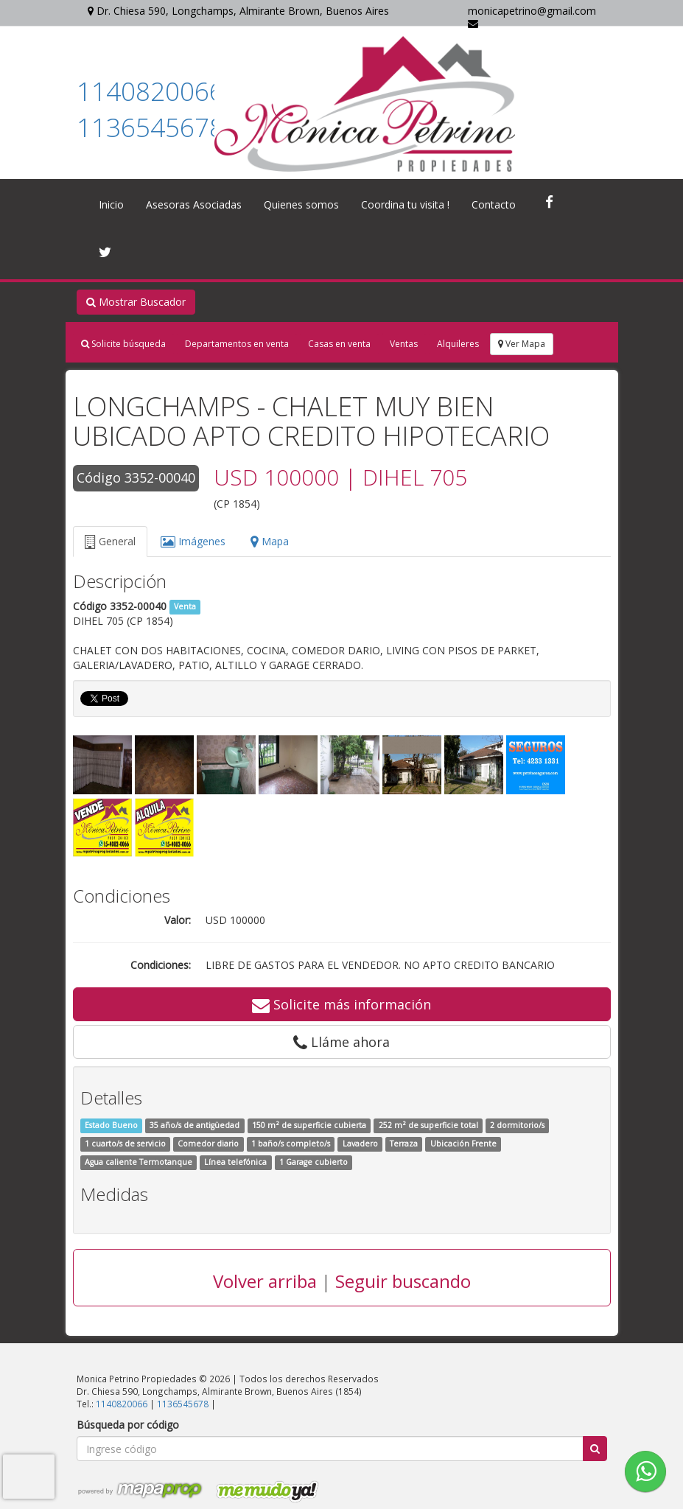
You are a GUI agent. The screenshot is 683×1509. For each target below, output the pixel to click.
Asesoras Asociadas (194, 204)
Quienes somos (301, 204)
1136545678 (150, 127)
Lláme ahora (341, 1042)
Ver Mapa (521, 343)
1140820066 (150, 91)
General (110, 541)
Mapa (270, 541)
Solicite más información (341, 1004)
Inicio (111, 204)
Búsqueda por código (128, 1425)
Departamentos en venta (237, 343)
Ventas (404, 343)
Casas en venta (339, 343)
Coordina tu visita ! (405, 204)
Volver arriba (265, 1281)
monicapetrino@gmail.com (532, 16)
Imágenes (193, 541)
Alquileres (458, 343)
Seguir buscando (403, 1281)
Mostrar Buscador (136, 302)
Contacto (494, 204)
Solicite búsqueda (123, 343)
